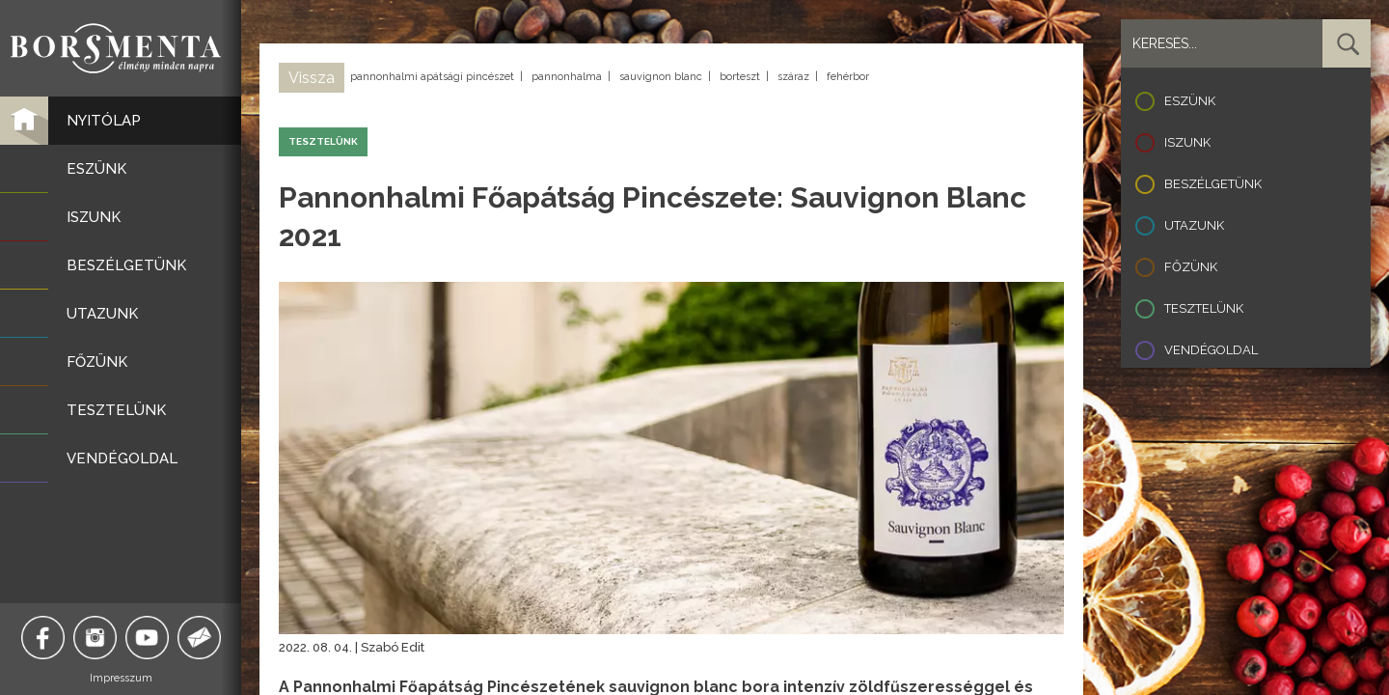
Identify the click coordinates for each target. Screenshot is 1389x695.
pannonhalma (566, 76)
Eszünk (1189, 101)
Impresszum (121, 678)
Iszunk (1187, 142)
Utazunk (1194, 225)
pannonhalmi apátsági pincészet (432, 76)
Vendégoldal (1211, 350)
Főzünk (1190, 267)
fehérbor (848, 76)
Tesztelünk (1203, 308)
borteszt (740, 76)
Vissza (311, 78)
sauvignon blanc (660, 76)
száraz (793, 76)
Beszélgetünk (1213, 184)
